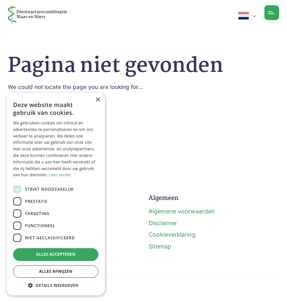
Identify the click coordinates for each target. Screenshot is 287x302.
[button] (55, 285)
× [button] (97, 99)
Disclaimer (163, 223)
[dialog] (56, 194)
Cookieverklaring (172, 234)
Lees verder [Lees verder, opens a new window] (60, 175)
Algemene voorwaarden (182, 211)
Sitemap (160, 246)
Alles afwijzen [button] (55, 271)
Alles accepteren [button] (56, 254)
